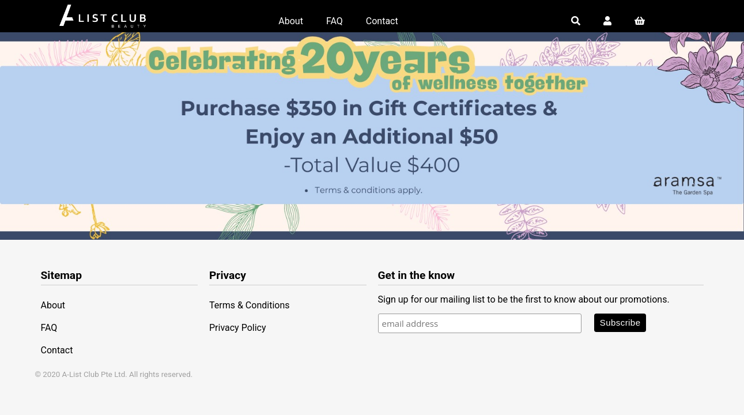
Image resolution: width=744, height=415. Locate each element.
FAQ (334, 21)
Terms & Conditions (249, 305)
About (290, 21)
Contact (382, 21)
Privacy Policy (237, 327)
